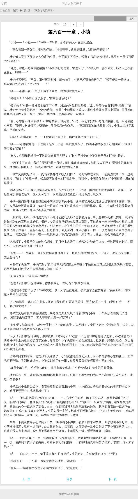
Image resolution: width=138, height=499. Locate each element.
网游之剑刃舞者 (43, 10)
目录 (69, 479)
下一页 (112, 479)
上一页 (26, 479)
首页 (4, 3)
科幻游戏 (25, 10)
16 (64, 24)
